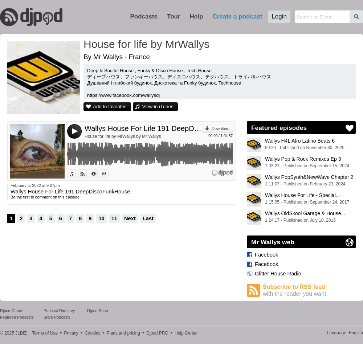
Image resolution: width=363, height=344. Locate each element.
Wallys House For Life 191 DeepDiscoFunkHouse (144, 128)
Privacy (71, 333)
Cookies (92, 333)
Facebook (266, 255)
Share (108, 174)
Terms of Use (45, 333)
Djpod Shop (97, 310)
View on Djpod (86, 174)
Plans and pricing (123, 333)
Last (148, 218)
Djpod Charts (11, 310)
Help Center (186, 333)
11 (114, 218)
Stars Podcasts (57, 317)
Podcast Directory (59, 310)
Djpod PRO (157, 333)
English (356, 332)
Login (279, 16)
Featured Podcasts (16, 317)
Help (196, 16)
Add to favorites (110, 106)
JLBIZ (20, 333)
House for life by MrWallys (146, 44)
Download (220, 128)
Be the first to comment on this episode (45, 197)
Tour (173, 16)
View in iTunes (158, 106)
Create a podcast (237, 16)
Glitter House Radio (278, 274)
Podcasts (144, 16)
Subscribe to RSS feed (309, 290)
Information (97, 174)
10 (101, 218)
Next (130, 218)
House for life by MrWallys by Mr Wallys (123, 136)
